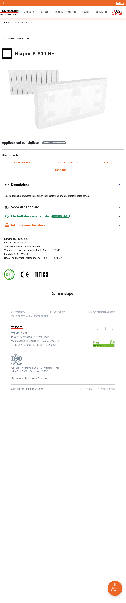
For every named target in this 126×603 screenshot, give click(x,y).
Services (86, 12)
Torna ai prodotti (16, 38)
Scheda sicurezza (69, 162)
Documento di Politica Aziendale (29, 581)
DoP (108, 162)
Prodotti (44, 12)
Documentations (65, 12)
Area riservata (105, 591)
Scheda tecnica (24, 162)
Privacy (86, 591)
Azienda (29, 12)
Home (4, 22)
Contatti (101, 12)
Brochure (63, 170)
